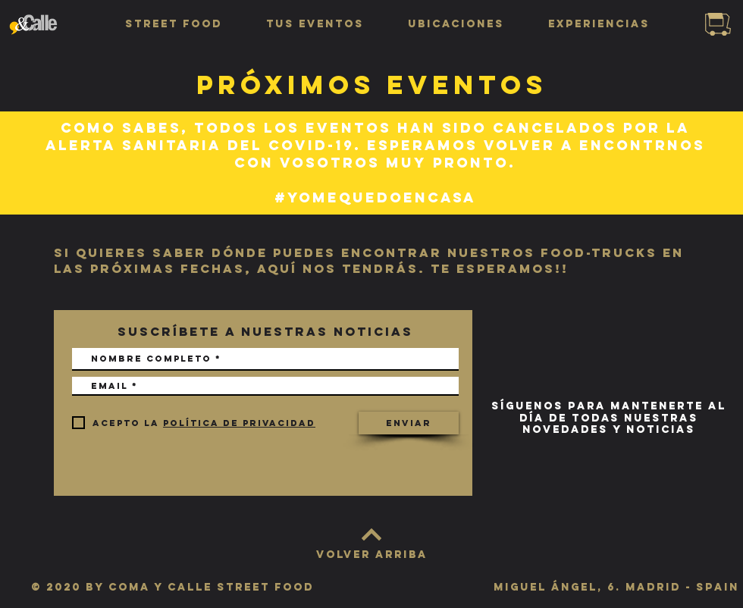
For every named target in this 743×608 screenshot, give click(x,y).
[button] (173, 24)
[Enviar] (409, 423)
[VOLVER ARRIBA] (371, 555)
